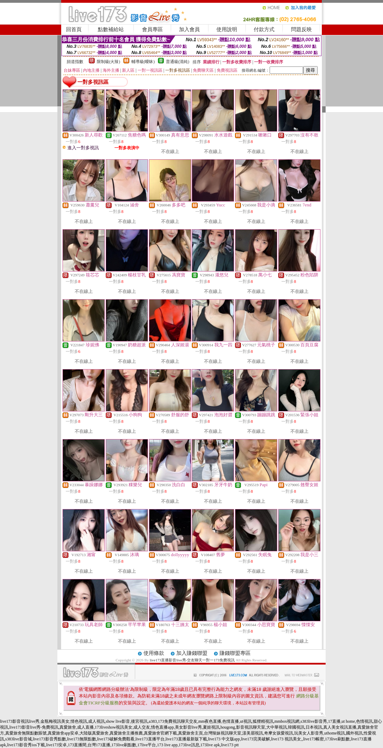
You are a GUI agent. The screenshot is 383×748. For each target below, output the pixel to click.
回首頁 (74, 29)
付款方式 (264, 29)
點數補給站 (111, 29)
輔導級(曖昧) (143, 61)
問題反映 (301, 29)
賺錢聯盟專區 (235, 653)
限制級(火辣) (108, 61)
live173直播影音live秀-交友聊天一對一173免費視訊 (192, 660)
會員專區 (152, 29)
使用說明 (226, 29)
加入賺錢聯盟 (191, 653)
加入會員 (189, 29)
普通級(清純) (177, 61)
